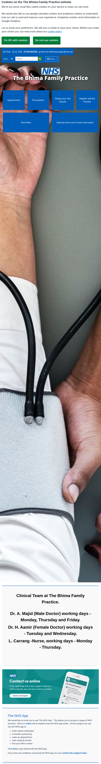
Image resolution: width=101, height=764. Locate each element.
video (28, 723)
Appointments (13, 100)
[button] (12, 59)
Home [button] (5, 59)
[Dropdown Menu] (51, 59)
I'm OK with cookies (15, 40)
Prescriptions (38, 100)
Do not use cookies (46, 40)
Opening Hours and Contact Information (74, 122)
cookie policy (54, 31)
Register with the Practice (87, 100)
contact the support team (74, 753)
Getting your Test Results (63, 100)
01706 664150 (30, 52)
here (15, 749)
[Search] (26, 59)
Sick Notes (26, 122)
